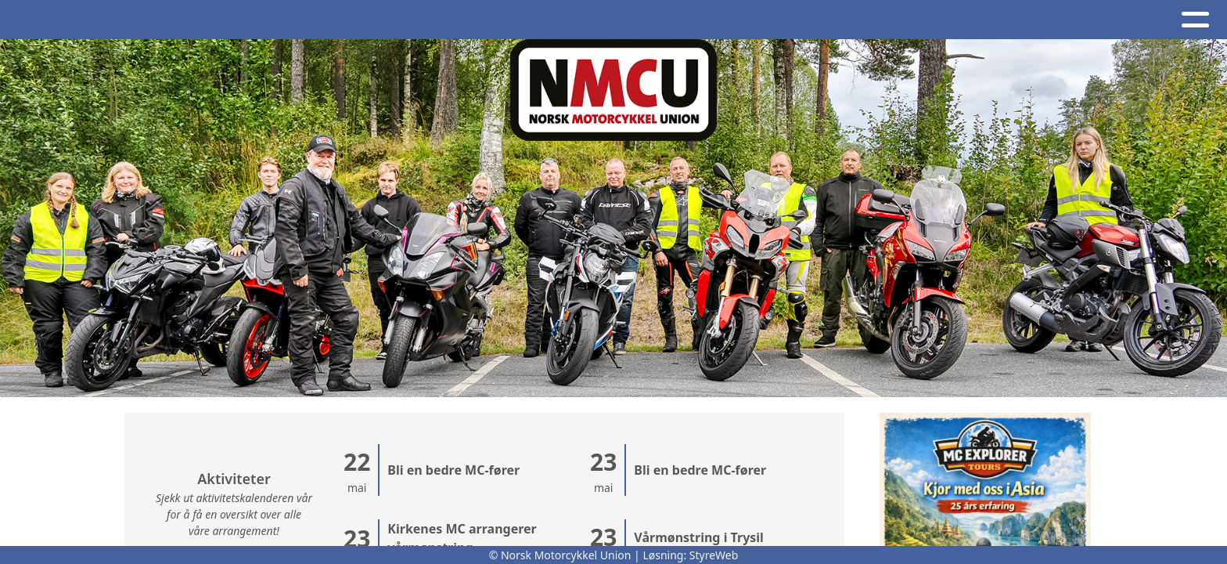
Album (284, 20)
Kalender (369, 20)
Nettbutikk (800, 20)
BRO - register (925, 20)
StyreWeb (714, 555)
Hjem (143, 20)
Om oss (465, 20)
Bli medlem (1052, 20)
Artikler (211, 20)
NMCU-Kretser (674, 20)
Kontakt (559, 20)
